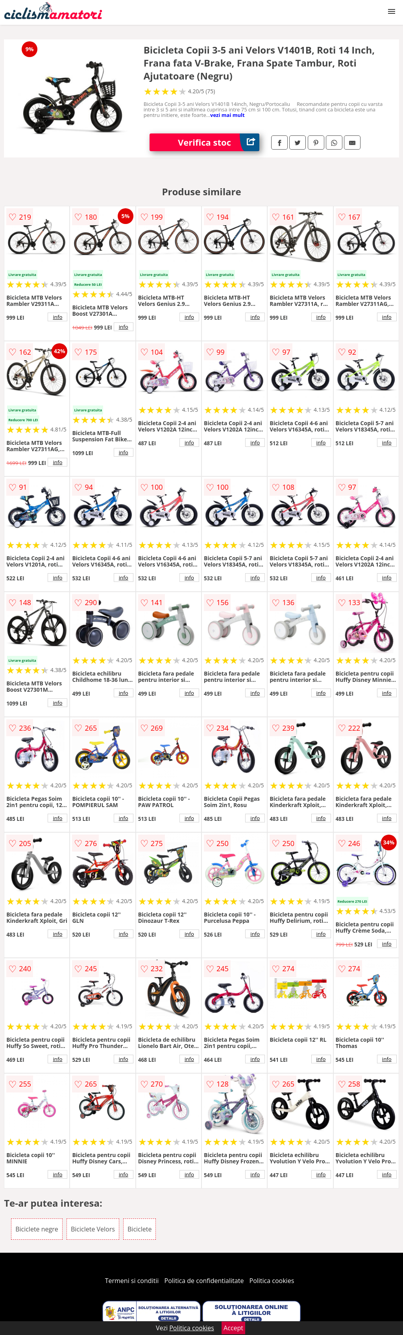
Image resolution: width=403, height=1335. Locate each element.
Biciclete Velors (93, 1229)
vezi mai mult (227, 115)
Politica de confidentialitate (204, 1280)
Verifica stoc (218, 142)
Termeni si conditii (132, 1280)
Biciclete (140, 1229)
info (57, 316)
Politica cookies (272, 1280)
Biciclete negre (36, 1229)
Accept (233, 1328)
